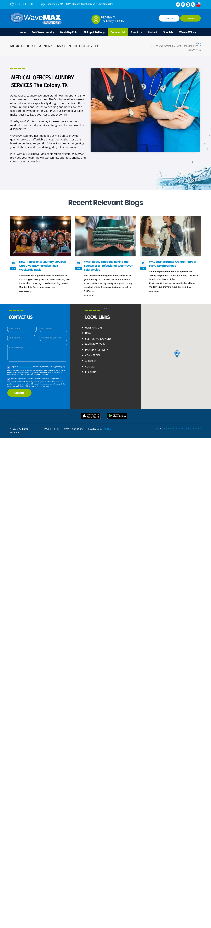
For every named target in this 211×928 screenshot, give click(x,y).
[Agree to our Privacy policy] (8, 367)
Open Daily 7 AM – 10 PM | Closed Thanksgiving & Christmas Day (77, 4)
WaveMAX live (93, 328)
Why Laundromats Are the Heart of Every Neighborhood (172, 264)
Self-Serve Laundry (43, 32)
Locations (190, 18)
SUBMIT (19, 393)
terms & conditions (26, 367)
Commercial (118, 32)
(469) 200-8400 (21, 4)
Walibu (107, 429)
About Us (136, 32)
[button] (104, 308)
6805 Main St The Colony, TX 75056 (182, 428)
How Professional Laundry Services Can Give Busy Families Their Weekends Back (42, 266)
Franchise (169, 18)
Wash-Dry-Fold (68, 32)
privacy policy (51, 429)
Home (22, 32)
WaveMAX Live (187, 32)
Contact (152, 32)
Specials (168, 32)
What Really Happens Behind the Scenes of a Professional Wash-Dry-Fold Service (108, 266)
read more (25, 291)
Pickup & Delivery (94, 32)
